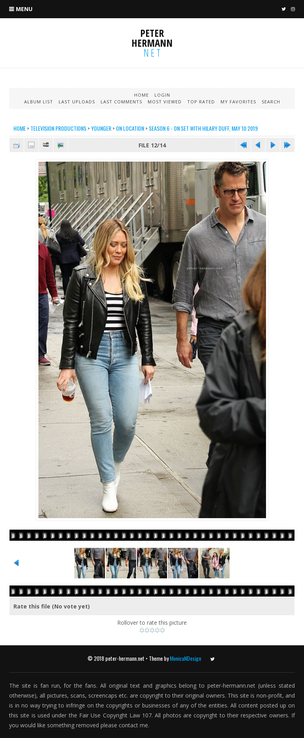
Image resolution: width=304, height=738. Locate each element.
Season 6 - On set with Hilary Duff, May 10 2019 (203, 128)
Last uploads (77, 102)
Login (162, 95)
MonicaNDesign (185, 658)
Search (271, 102)
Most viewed (165, 102)
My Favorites (238, 102)
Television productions (58, 128)
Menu (24, 9)
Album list (38, 102)
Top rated (201, 102)
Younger (101, 128)
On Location (130, 128)
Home (141, 95)
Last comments (121, 102)
